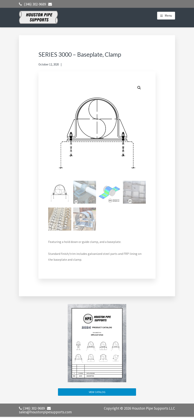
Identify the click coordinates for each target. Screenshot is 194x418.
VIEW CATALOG (97, 392)
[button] (139, 87)
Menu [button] (168, 15)
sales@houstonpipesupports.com (45, 412)
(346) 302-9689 (35, 4)
